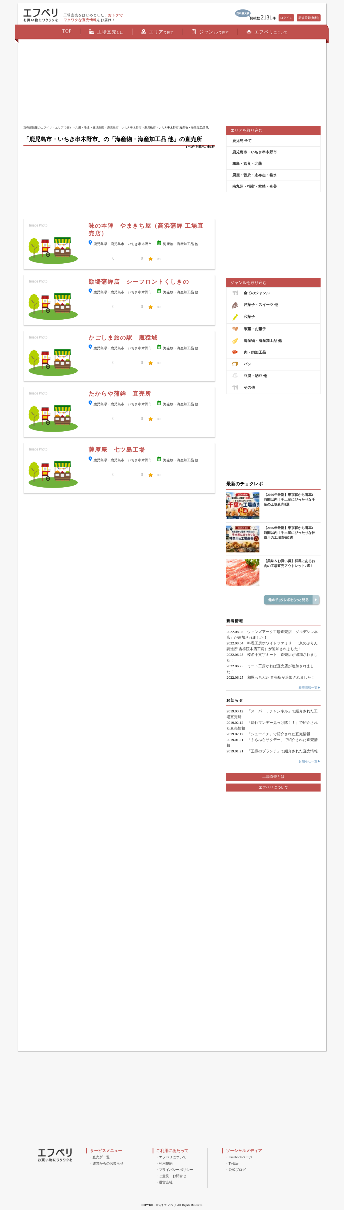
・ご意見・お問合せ (170, 1176)
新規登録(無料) (308, 17)
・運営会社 (164, 1182)
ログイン (286, 17)
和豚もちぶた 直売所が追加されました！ (281, 677)
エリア (157, 31)
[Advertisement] (172, 83)
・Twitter (231, 1163)
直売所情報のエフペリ (37, 127)
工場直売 (106, 31)
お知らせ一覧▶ (310, 761)
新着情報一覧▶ (310, 687)
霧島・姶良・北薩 (247, 163)
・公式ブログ (235, 1170)
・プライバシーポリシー (174, 1170)
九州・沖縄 (82, 127)
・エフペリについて (170, 1157)
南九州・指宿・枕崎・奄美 (254, 186)
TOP (67, 31)
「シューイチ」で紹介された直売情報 (278, 734)
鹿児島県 (98, 127)
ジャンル (210, 31)
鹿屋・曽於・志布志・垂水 (254, 175)
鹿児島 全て (242, 141)
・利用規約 (164, 1163)
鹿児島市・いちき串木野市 (124, 127)
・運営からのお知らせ (106, 1163)
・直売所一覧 (99, 1157)
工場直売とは (273, 776)
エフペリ (267, 31)
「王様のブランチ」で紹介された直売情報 (282, 751)
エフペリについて (273, 787)
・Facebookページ (238, 1157)
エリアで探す (63, 127)
